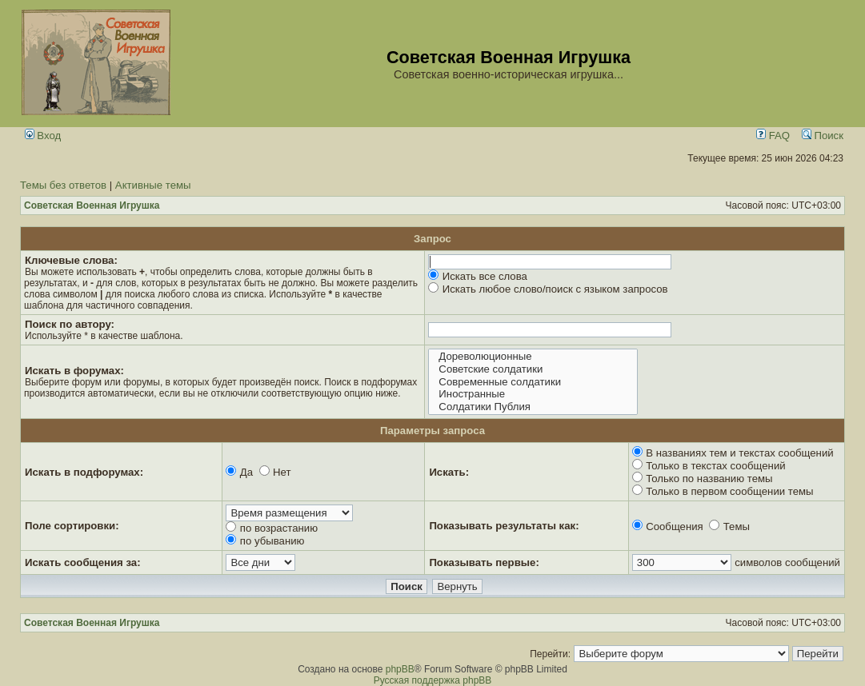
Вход (43, 136)
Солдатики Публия (532, 407)
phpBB (400, 669)
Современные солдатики (532, 382)
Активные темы (153, 185)
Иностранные (532, 394)
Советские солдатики (532, 369)
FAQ (773, 136)
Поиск (822, 136)
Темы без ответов (63, 185)
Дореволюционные (532, 356)
